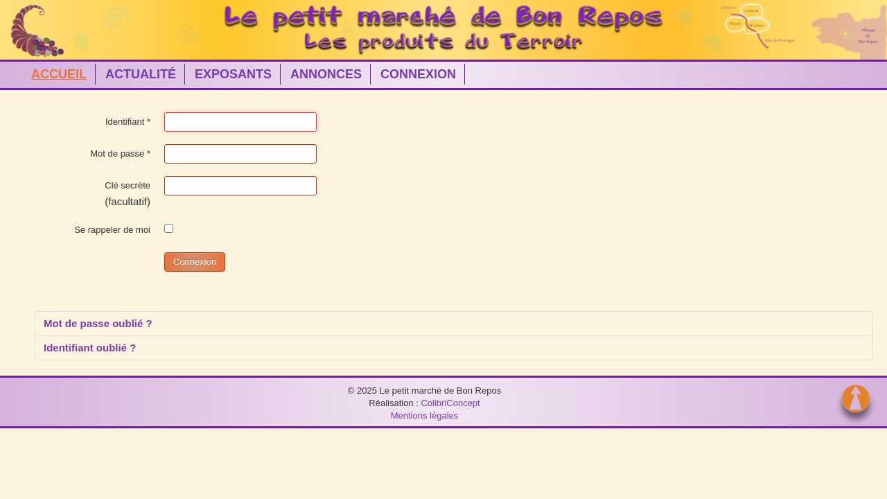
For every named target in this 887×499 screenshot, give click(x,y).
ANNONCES (326, 74)
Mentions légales (425, 415)
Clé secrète (127, 185)
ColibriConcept (450, 403)
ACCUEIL (59, 74)
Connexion (194, 261)
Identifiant (127, 121)
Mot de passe (120, 153)
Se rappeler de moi (112, 230)
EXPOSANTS (233, 74)
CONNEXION (418, 74)
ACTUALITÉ (140, 74)
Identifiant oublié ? (90, 347)
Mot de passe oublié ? (98, 323)
